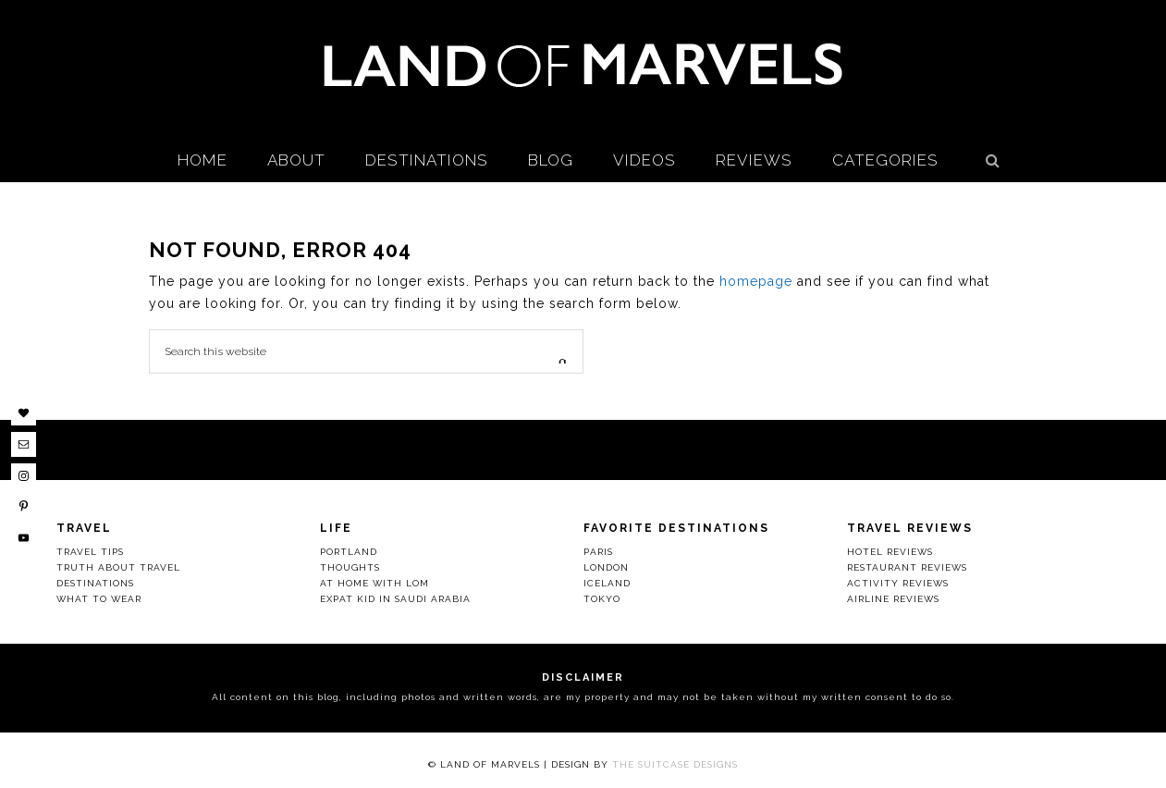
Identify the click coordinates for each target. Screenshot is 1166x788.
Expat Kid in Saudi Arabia (395, 599)
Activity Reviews (898, 583)
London (606, 567)
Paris (598, 552)
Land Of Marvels (583, 64)
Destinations (95, 583)
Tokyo (601, 599)
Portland (348, 552)
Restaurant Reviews (907, 567)
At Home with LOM (374, 583)
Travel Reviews (910, 528)
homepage (755, 281)
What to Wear (98, 599)
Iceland (607, 583)
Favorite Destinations (676, 528)
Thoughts (350, 567)
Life (336, 528)
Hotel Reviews (890, 552)
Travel (84, 528)
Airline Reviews (893, 599)
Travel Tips (90, 552)
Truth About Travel (118, 567)
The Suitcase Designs (675, 764)
